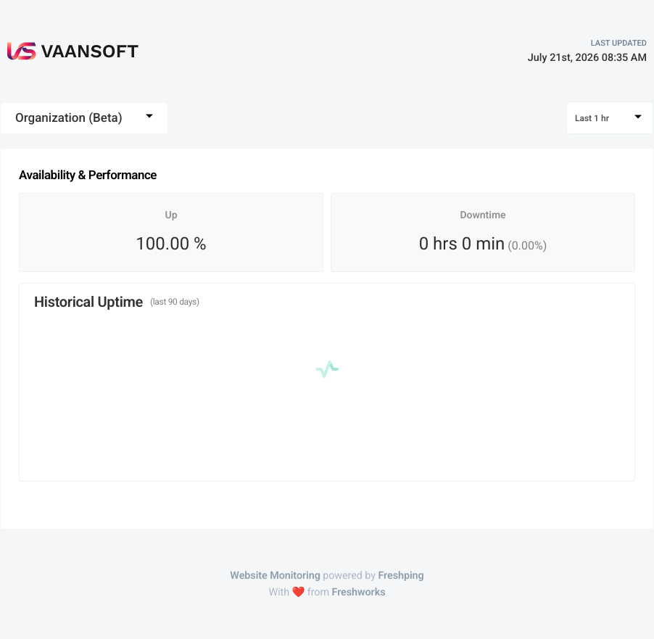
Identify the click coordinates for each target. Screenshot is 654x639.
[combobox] (84, 118)
